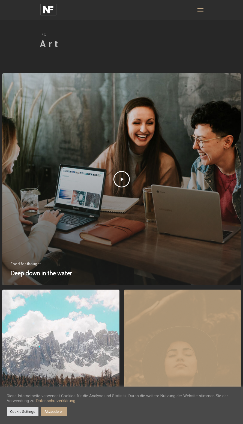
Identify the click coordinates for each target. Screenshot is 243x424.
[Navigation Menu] (200, 10)
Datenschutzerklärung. (56, 400)
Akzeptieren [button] (54, 412)
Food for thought (25, 264)
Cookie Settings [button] (22, 412)
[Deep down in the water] (121, 179)
